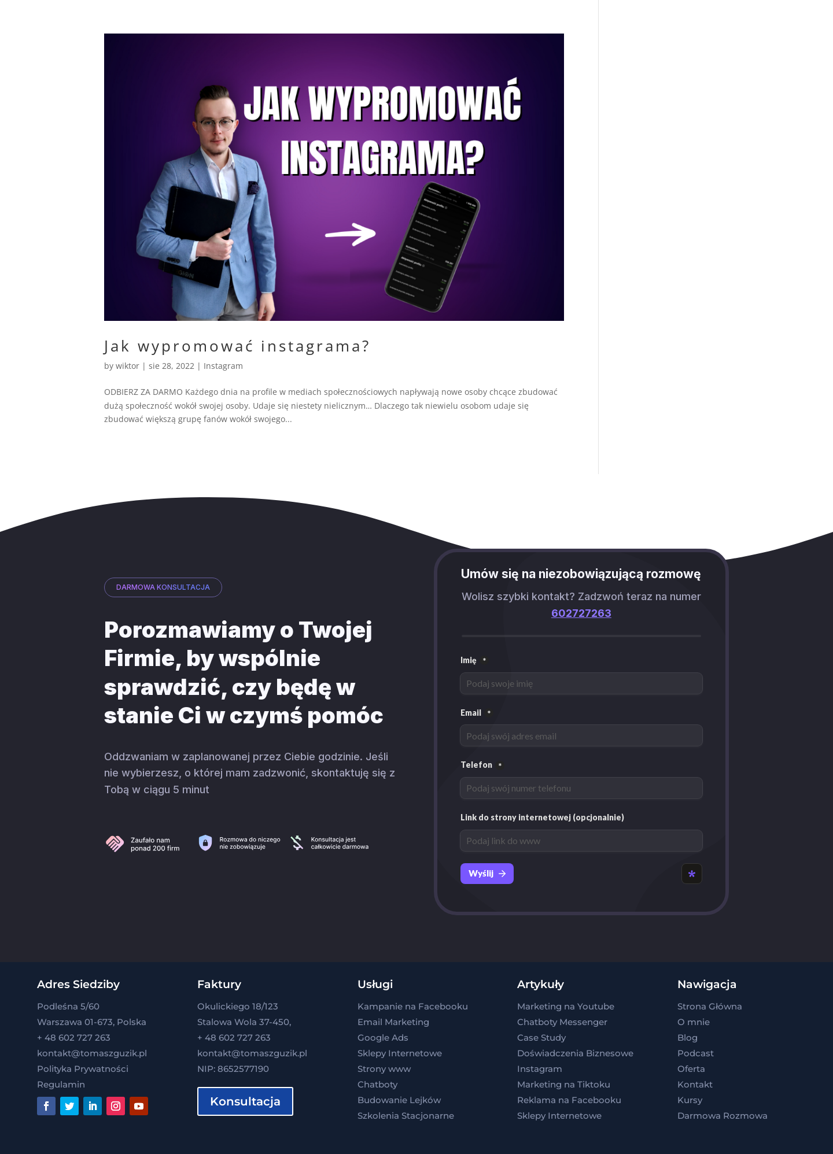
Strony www (384, 1068)
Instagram (223, 365)
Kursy (689, 1099)
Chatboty (377, 1084)
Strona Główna (709, 1006)
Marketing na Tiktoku (563, 1084)
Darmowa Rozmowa (722, 1115)
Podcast (695, 1053)
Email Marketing (393, 1021)
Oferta (691, 1068)
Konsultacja (245, 1101)
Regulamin (61, 1084)
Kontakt (695, 1084)
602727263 (581, 613)
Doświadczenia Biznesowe (575, 1053)
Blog (687, 1037)
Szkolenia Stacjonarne (405, 1115)
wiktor (127, 365)
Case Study (541, 1037)
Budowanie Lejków (399, 1099)
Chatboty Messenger (562, 1021)
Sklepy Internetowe (399, 1053)
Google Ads (382, 1037)
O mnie (693, 1021)
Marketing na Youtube (565, 1006)
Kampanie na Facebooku (412, 1006)
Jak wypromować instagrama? (237, 345)
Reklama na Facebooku (569, 1099)
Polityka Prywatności (82, 1068)
